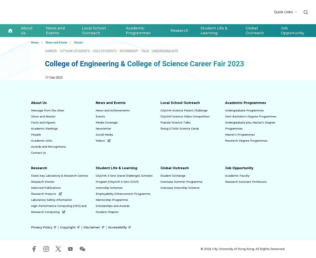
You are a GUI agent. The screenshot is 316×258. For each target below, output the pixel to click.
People (36, 134)
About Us (39, 103)
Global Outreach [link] (255, 30)
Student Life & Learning (116, 168)
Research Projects (46, 193)
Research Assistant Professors (246, 181)
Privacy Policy (43, 227)
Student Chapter (107, 211)
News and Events (56, 42)
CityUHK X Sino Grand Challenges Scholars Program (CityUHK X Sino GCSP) (124, 178)
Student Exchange (173, 175)
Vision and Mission (43, 116)
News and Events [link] (55, 30)
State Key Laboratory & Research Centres (59, 175)
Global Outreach (174, 168)
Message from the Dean (47, 110)
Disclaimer (93, 227)
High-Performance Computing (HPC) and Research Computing (58, 208)
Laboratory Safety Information (51, 199)
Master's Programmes (240, 134)
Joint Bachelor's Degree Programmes (250, 116)
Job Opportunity (239, 168)
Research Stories (42, 181)
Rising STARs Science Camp (179, 128)
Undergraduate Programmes (244, 110)
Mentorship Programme (112, 199)
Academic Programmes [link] (138, 30)
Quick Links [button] (284, 12)
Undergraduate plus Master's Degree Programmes (250, 125)
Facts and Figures (43, 122)
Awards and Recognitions (48, 146)
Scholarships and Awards (113, 205)
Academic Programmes (245, 103)
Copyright (70, 227)
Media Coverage (107, 122)
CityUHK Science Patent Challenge (184, 110)
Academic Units (41, 140)
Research (39, 168)
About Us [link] (27, 30)
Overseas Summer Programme (181, 181)
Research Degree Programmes (246, 140)
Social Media (104, 134)
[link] (305, 12)
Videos (103, 140)
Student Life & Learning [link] (214, 30)
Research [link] (179, 30)
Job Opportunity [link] (292, 30)
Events (78, 42)
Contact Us (38, 152)
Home (10, 31)
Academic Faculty (237, 175)
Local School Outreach (180, 103)
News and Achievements (113, 110)
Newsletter (103, 128)
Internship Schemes (109, 187)
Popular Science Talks (175, 122)
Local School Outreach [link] (94, 30)
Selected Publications (46, 187)
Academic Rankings (44, 128)
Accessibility (119, 227)
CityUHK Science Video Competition (185, 116)
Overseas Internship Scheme (180, 187)
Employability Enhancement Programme (123, 193)
